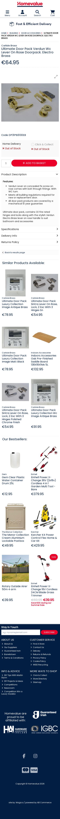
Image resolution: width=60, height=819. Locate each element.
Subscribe (49, 632)
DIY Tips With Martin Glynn (12, 676)
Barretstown (9, 654)
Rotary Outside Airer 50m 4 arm (14, 587)
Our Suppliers (9, 647)
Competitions (9, 684)
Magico (19, 802)
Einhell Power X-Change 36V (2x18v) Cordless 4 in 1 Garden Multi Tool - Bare (43, 483)
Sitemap (36, 682)
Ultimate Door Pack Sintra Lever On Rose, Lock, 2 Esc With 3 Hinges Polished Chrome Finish (15, 416)
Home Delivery (11, 144)
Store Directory (39, 678)
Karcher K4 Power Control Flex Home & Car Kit (44, 538)
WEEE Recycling (39, 664)
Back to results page (15, 252)
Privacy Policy (38, 657)
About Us (7, 643)
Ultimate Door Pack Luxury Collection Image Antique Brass (15, 304)
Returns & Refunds (41, 654)
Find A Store (37, 643)
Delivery (35, 650)
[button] (56, 76)
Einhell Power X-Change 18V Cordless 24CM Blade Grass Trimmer (44, 590)
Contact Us (37, 647)
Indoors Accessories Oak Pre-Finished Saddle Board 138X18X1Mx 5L (43, 360)
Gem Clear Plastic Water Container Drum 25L (13, 480)
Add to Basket (34, 163)
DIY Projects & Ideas (12, 681)
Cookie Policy (38, 661)
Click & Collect (44, 144)
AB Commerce (44, 802)
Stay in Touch (9, 627)
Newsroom (8, 688)
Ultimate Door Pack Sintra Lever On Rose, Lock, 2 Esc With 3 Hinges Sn (44, 305)
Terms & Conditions (13, 657)
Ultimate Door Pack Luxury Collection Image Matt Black (14, 358)
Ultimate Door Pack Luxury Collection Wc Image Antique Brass (44, 413)
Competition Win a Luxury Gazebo (12, 692)
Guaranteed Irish (11, 650)
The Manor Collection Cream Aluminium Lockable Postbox (15, 538)
